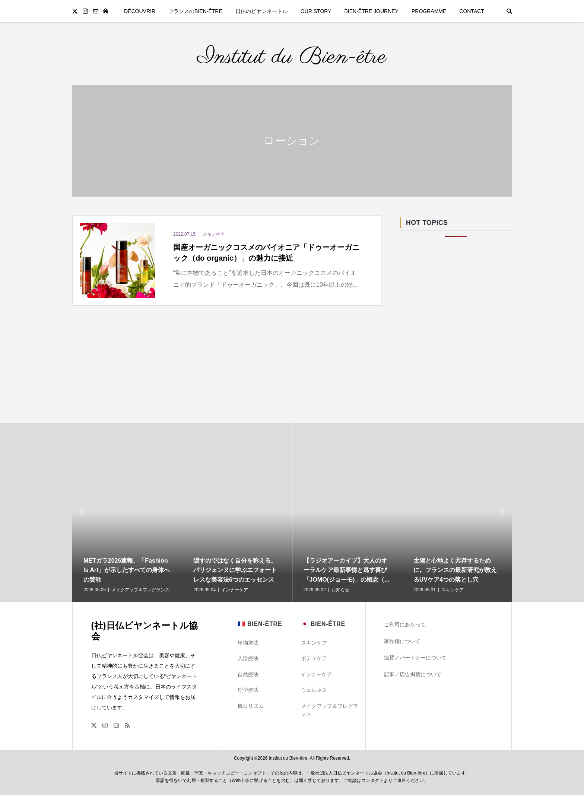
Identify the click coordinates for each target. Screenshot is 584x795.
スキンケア (314, 643)
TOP (105, 11)
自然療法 (248, 674)
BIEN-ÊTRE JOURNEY (372, 11)
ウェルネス (314, 690)
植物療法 (248, 643)
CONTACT (471, 11)
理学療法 (248, 690)
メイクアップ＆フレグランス (329, 710)
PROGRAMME (429, 11)
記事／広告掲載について (412, 674)
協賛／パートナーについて (415, 658)
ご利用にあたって (405, 624)
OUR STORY (316, 11)
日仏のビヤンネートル (261, 11)
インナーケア (316, 674)
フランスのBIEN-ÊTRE (195, 11)
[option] (127, 512)
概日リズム (251, 706)
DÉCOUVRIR (139, 11)
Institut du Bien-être (292, 57)
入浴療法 (248, 658)
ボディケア (314, 658)
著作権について (402, 641)
